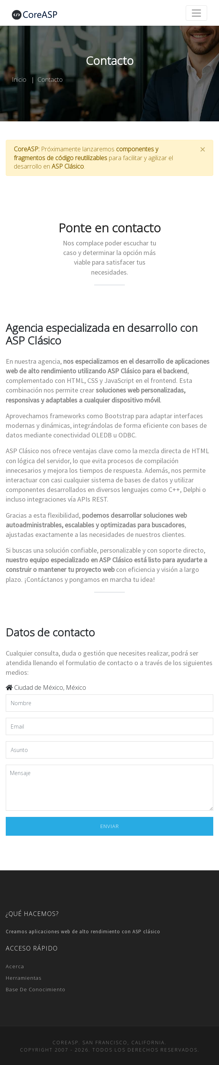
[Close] (202, 149)
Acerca (15, 966)
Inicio (19, 79)
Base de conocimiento (35, 989)
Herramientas (23, 977)
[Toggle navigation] (196, 13)
